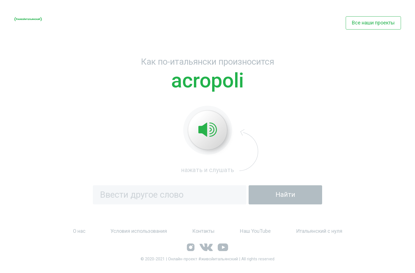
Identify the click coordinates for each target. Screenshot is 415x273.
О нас (79, 231)
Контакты (203, 231)
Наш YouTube (255, 231)
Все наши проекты (373, 23)
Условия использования (139, 231)
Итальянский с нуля (319, 231)
